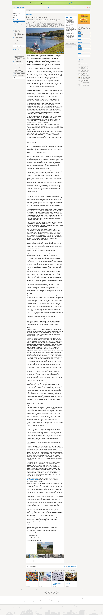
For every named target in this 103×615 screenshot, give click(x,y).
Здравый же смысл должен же (85, 67)
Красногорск (72, 570)
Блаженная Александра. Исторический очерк (70, 37)
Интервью (15, 15)
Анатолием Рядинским (32, 479)
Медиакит (22, 589)
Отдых (62, 11)
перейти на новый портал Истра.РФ (62, 3)
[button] (32, 556)
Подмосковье (30, 10)
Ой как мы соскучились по (85, 78)
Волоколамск (57, 570)
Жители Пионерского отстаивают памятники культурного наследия (70, 21)
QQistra (57, 7)
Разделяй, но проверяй (19, 37)
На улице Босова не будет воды (20, 28)
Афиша (14, 17)
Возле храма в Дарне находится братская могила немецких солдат (71, 29)
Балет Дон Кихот (18, 61)
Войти (64, 566)
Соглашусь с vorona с (85, 64)
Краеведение (71, 10)
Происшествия (16, 11)
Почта (26, 589)
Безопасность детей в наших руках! (19, 54)
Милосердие (39, 11)
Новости (15, 10)
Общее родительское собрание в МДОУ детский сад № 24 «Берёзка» (20, 67)
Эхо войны (68, 25)
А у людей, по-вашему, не (85, 61)
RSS (13, 589)
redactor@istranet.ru (42, 599)
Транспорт (55, 10)
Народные (52, 11)
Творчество (77, 11)
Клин (68, 570)
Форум (30, 589)
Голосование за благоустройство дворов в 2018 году (20, 34)
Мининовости (46, 11)
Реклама (17, 589)
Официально (67, 11)
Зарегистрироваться (72, 566)
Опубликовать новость (18, 77)
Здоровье (60, 10)
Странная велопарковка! (19, 75)
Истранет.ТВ (15, 19)
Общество (40, 10)
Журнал (29, 11)
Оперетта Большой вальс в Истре (19, 51)
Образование (65, 10)
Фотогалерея (35, 589)
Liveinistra (40, 7)
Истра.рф (49, 7)
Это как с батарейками (85, 71)
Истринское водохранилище (70, 45)
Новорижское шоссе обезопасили (18, 31)
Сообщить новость (18, 46)
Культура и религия (79, 10)
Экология (82, 11)
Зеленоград (63, 570)
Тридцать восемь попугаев (44, 581)
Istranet (65, 7)
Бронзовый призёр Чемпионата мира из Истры (19, 25)
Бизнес (35, 10)
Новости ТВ (58, 11)
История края (29, 14)
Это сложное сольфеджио (20, 73)
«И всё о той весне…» (70, 33)
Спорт (72, 11)
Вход (86, 7)
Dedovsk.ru (74, 7)
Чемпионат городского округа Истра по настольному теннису (19, 70)
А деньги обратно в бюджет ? (85, 74)
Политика (86, 10)
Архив (87, 11)
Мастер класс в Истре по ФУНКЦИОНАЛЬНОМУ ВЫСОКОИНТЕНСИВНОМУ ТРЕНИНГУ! (20, 58)
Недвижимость (49, 10)
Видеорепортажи (16, 13)
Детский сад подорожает (31, 581)
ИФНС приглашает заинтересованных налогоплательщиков (19, 40)
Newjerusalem (30, 7)
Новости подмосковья (31, 570)
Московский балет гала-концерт (19, 64)
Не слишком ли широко (85, 85)
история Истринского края (70, 43)
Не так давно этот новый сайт (85, 81)
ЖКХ (44, 10)
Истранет (34, 11)
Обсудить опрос (84, 56)
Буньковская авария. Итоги (19, 43)
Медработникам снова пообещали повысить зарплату (57, 583)
